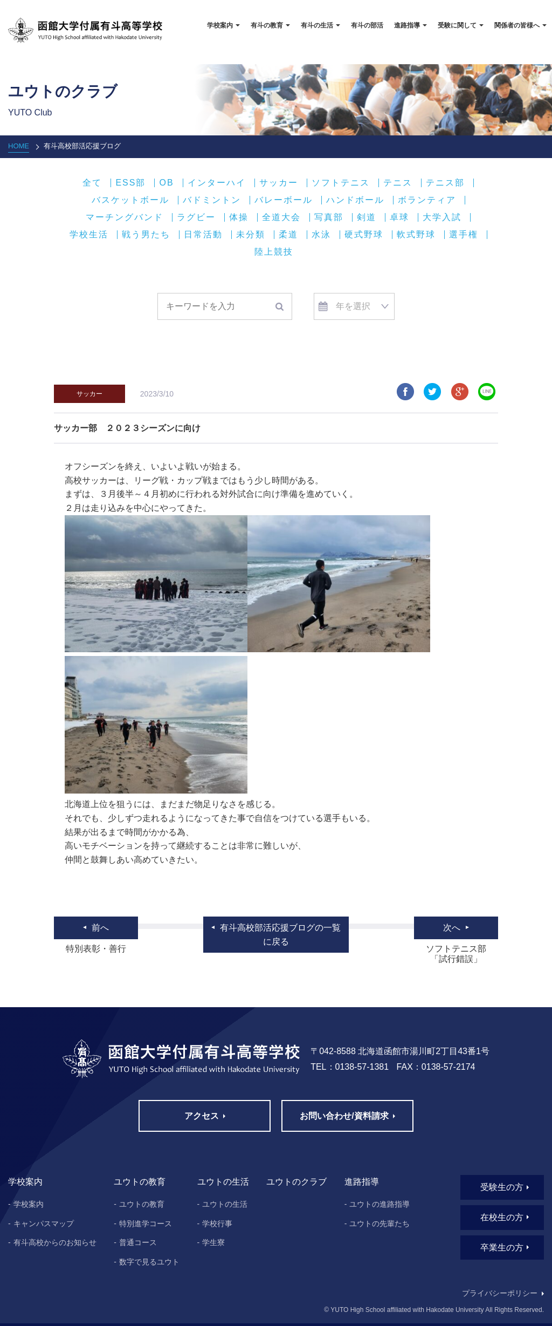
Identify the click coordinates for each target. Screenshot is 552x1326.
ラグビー (196, 217)
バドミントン (212, 200)
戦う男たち (146, 234)
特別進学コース (145, 1223)
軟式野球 (416, 234)
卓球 (399, 217)
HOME (18, 146)
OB (166, 183)
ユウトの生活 (224, 1204)
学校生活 (89, 234)
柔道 (288, 234)
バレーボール (283, 200)
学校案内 (28, 1204)
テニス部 (445, 183)
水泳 (321, 234)
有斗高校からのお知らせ (54, 1242)
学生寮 (213, 1242)
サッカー (278, 183)
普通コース (138, 1242)
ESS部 (130, 183)
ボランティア (427, 200)
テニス (397, 183)
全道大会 (281, 217)
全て (92, 183)
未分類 (250, 234)
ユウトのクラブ (296, 1181)
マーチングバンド (124, 217)
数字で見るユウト (149, 1261)
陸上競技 (273, 252)
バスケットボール (130, 200)
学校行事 (217, 1223)
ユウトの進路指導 (379, 1204)
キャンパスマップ (43, 1223)
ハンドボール (355, 200)
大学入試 (442, 217)
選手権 (463, 234)
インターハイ (217, 183)
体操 (239, 217)
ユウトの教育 (141, 1204)
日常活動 (203, 234)
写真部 (328, 217)
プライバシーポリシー (499, 1293)
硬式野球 (363, 234)
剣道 (366, 217)
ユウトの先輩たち (379, 1223)
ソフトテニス (341, 183)
